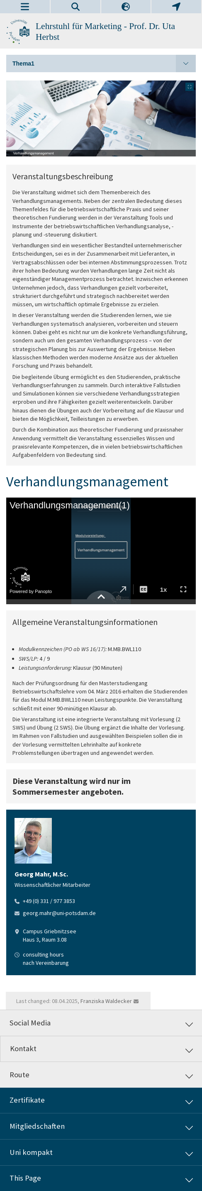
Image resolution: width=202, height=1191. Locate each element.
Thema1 (104, 63)
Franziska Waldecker (106, 1001)
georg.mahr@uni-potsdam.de (59, 913)
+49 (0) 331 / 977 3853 (49, 901)
